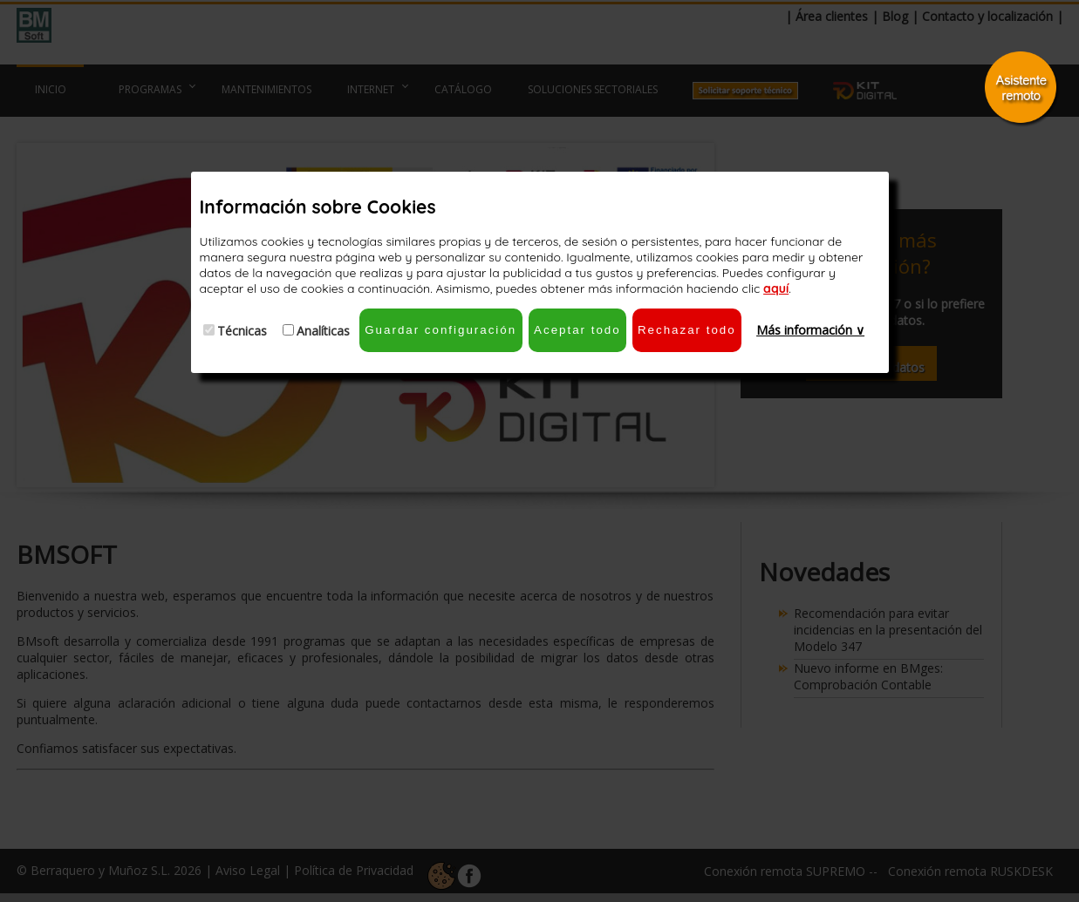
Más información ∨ (810, 330)
